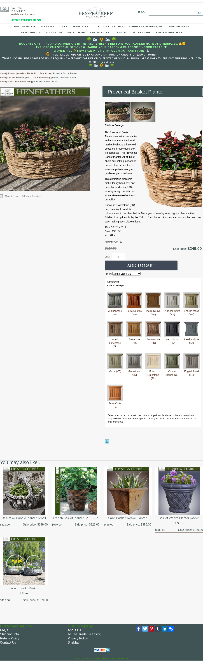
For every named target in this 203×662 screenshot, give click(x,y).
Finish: (108, 273)
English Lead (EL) (191, 371)
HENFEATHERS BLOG (26, 20)
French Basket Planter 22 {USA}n (75, 520)
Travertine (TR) (134, 339)
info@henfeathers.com (23, 14)
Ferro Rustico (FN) (134, 311)
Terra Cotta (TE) (115, 403)
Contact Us (8, 643)
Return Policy (9, 639)
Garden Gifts (179, 26)
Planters (47, 26)
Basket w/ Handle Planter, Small (24, 518)
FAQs (4, 631)
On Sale (120, 32)
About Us (74, 631)
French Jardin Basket (24, 588)
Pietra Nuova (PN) (153, 311)
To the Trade (141, 32)
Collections (99, 32)
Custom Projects (169, 32)
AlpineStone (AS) (115, 311)
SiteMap (74, 643)
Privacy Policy (78, 639)
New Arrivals (31, 32)
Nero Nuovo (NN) (172, 339)
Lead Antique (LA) (191, 339)
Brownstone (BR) (153, 339)
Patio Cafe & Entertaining (38, 77)
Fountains (80, 26)
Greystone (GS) (134, 371)
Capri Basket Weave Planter (127, 518)
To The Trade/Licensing (84, 635)
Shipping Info (9, 635)
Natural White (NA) (172, 311)
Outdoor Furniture (108, 26)
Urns (63, 26)
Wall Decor (76, 32)
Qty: (107, 256)
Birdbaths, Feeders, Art (146, 26)
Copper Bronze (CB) (172, 371)
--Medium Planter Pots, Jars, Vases (34, 73)
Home (3, 73)
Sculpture (54, 32)
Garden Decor (24, 26)
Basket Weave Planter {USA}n (179, 518)
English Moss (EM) (191, 311)
